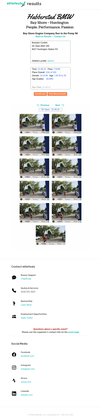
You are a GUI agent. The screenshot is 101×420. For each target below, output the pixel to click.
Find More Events (57, 94)
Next (59, 105)
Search (50, 61)
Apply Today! (27, 318)
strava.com (26, 382)
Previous (43, 105)
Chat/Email (26, 279)
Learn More (26, 305)
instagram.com (28, 369)
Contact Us (59, 36)
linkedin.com (26, 395)
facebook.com (27, 356)
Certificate (40, 94)
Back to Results (43, 36)
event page (73, 332)
